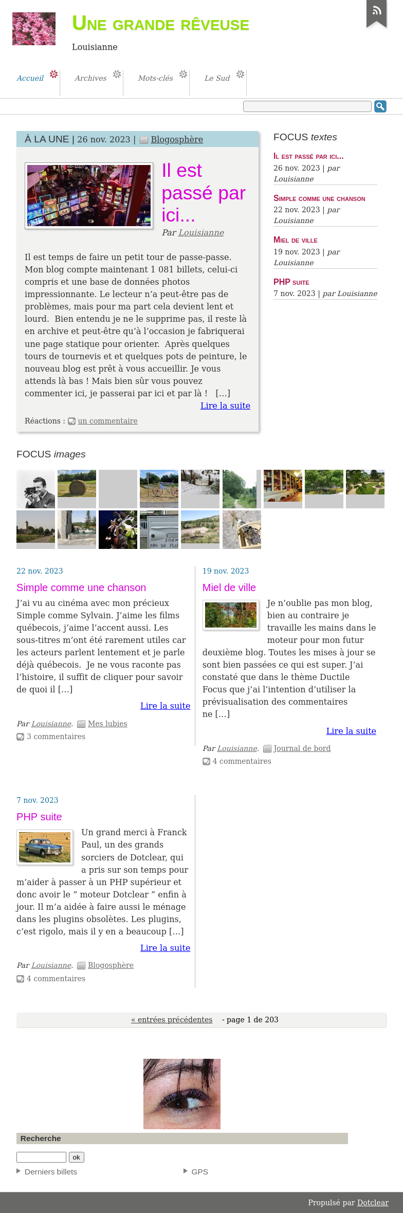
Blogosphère (177, 139)
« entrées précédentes (171, 1020)
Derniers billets (51, 1171)
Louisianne (201, 232)
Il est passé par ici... (203, 192)
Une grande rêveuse (160, 22)
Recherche (41, 1138)
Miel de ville (295, 239)
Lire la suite (225, 406)
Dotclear (373, 1203)
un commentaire (108, 421)
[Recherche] (41, 1157)
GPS (200, 1171)
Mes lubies (107, 724)
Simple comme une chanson (319, 198)
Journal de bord (302, 748)
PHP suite (291, 281)
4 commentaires (242, 761)
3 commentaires (56, 736)
